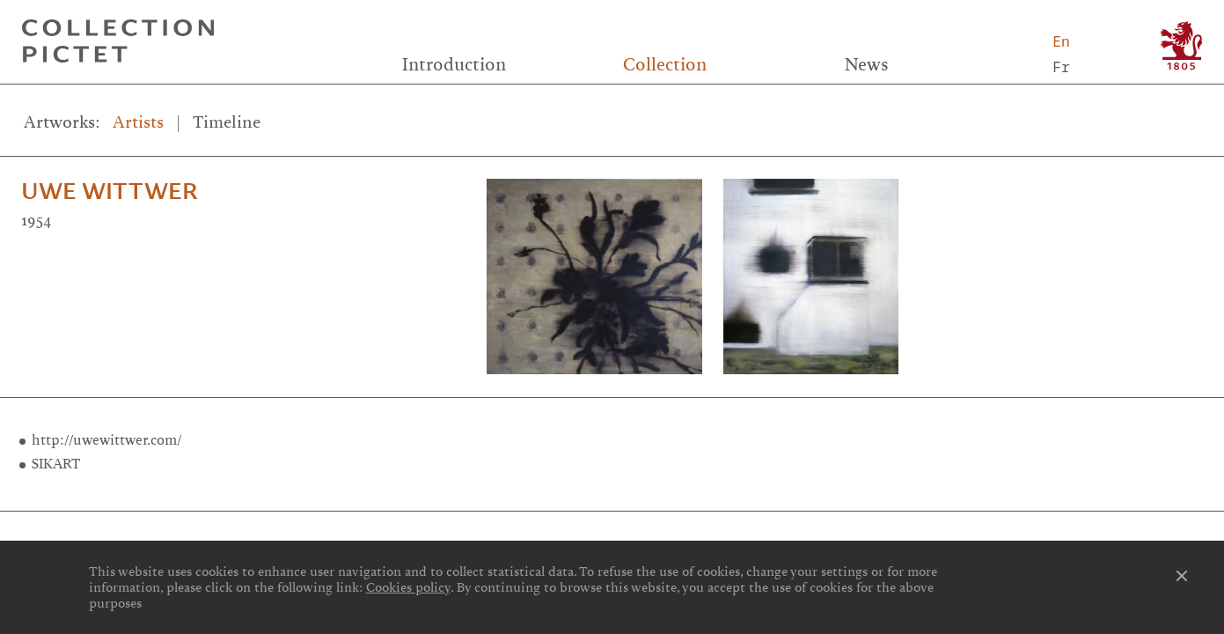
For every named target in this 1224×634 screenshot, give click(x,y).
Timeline (226, 122)
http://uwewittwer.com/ (107, 440)
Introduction (454, 64)
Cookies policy (408, 587)
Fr (1061, 67)
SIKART (56, 463)
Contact (1008, 537)
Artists (138, 122)
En (1061, 41)
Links (215, 537)
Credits (612, 537)
